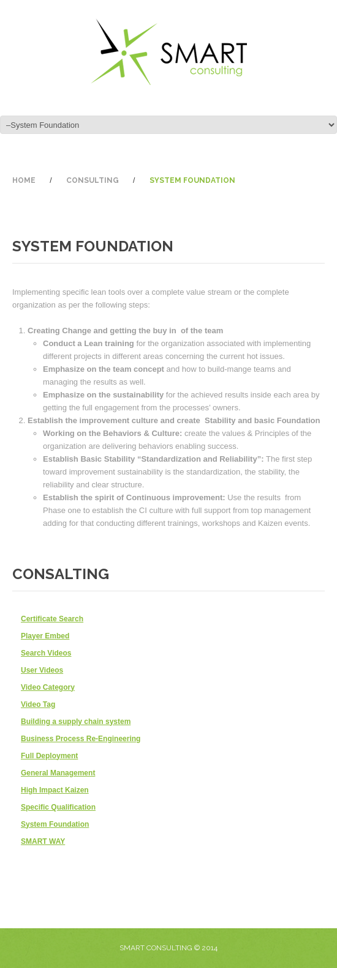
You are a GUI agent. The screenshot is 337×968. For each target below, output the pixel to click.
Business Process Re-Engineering (80, 738)
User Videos (42, 670)
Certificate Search (52, 619)
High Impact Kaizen (55, 790)
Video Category (48, 687)
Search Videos (46, 653)
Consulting (92, 180)
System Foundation (55, 824)
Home (24, 180)
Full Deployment (49, 756)
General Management (58, 773)
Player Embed (45, 636)
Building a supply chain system (76, 721)
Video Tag (38, 704)
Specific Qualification (58, 807)
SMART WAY (43, 841)
